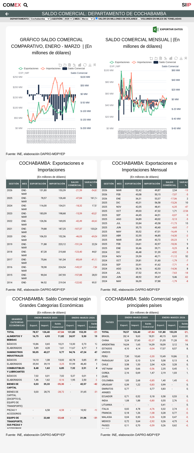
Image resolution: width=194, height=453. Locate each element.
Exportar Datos (168, 29)
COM (12, 5)
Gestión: (57, 18)
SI (186, 5)
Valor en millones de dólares (118, 18)
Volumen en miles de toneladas (161, 18)
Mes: (77, 18)
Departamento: (19, 18)
